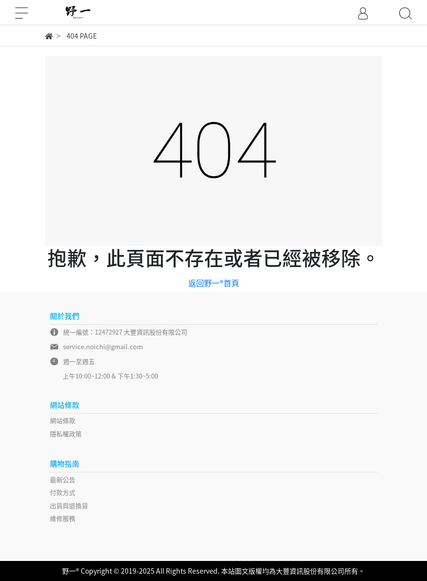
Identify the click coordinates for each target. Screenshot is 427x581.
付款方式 (62, 492)
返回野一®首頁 (213, 283)
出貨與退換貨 (69, 505)
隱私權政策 (66, 433)
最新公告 (62, 479)
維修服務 (62, 518)
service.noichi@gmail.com (103, 346)
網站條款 (62, 420)
